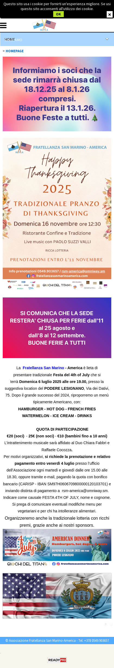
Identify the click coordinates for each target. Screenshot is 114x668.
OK (58, 14)
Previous (6, 599)
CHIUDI (110, 14)
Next (107, 599)
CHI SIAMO (13, 39)
